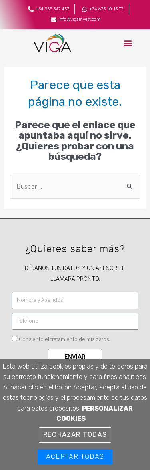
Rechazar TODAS (75, 434)
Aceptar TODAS (75, 456)
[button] (127, 43)
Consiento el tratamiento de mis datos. (64, 339)
